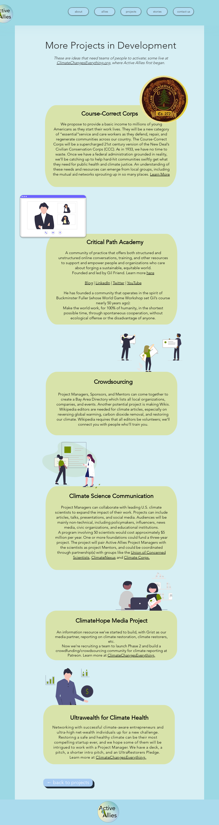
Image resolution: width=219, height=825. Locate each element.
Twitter (118, 283)
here (150, 272)
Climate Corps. (137, 557)
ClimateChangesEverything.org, (84, 62)
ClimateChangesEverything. (131, 655)
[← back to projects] (68, 783)
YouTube (134, 283)
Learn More (160, 174)
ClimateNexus (103, 557)
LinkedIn (103, 283)
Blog (89, 283)
